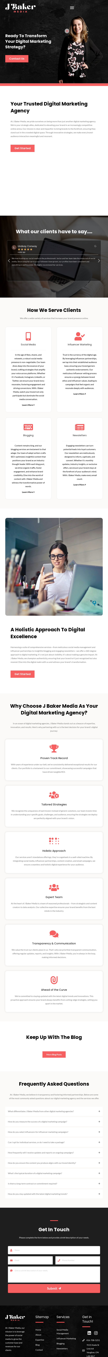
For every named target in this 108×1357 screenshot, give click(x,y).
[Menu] (72, 8)
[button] (16, 58)
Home (38, 1329)
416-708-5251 (93, 1340)
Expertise (39, 1339)
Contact (39, 1350)
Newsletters (62, 1348)
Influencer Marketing (66, 1338)
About (38, 1334)
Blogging (60, 1343)
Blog (37, 1344)
